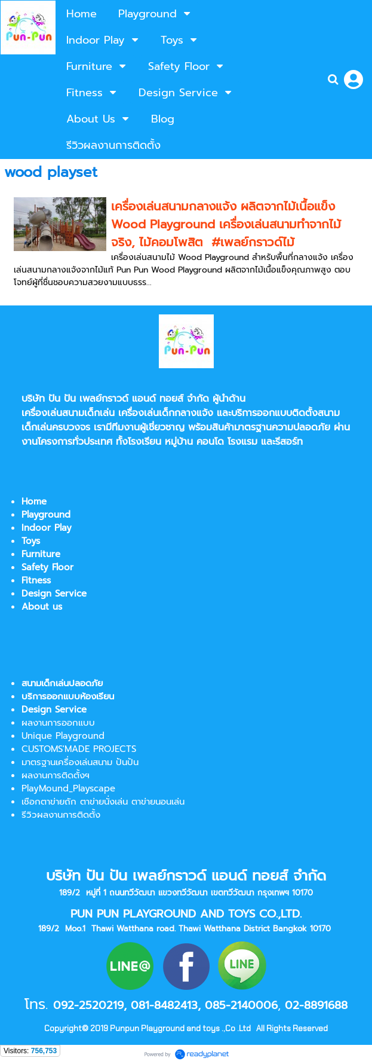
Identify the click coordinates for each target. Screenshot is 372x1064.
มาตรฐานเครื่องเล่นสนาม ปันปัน (80, 762)
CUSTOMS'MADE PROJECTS (78, 749)
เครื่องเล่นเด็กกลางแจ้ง (165, 413)
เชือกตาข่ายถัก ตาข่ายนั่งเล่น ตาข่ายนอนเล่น (103, 801)
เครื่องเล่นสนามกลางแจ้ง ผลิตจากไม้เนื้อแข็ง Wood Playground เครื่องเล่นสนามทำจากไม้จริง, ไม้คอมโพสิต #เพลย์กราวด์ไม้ (226, 224)
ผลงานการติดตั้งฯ (55, 775)
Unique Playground (62, 735)
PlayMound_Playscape (68, 788)
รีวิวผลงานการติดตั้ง (60, 814)
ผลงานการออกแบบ (58, 722)
